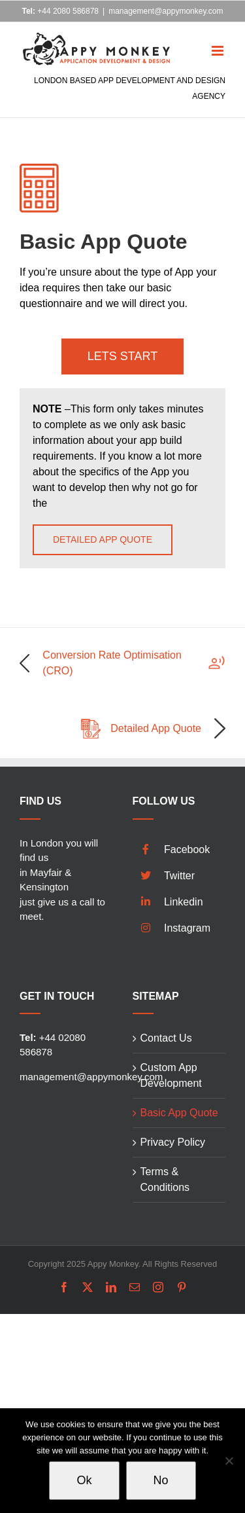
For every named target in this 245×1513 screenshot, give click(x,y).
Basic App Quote (179, 1112)
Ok (83, 1480)
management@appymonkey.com (165, 11)
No (161, 1480)
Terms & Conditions (165, 1179)
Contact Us (166, 1038)
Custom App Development (171, 1075)
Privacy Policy (173, 1142)
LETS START (122, 356)
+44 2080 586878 (60, 11)
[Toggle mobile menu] (218, 42)
